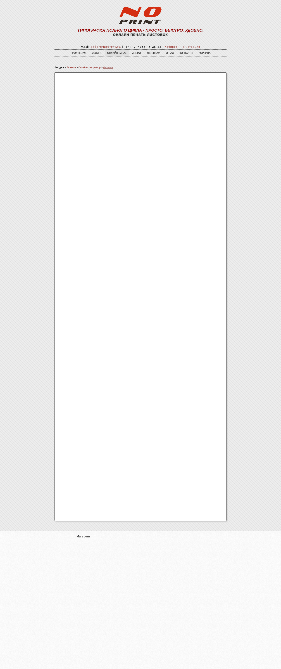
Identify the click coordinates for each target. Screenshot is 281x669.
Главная (71, 67)
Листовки (108, 67)
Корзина (205, 52)
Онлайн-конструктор (89, 67)
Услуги (96, 52)
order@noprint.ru (106, 46)
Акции (136, 52)
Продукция (78, 52)
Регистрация (190, 46)
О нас (170, 52)
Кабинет (171, 46)
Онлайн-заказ (117, 52)
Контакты (186, 52)
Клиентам (153, 52)
